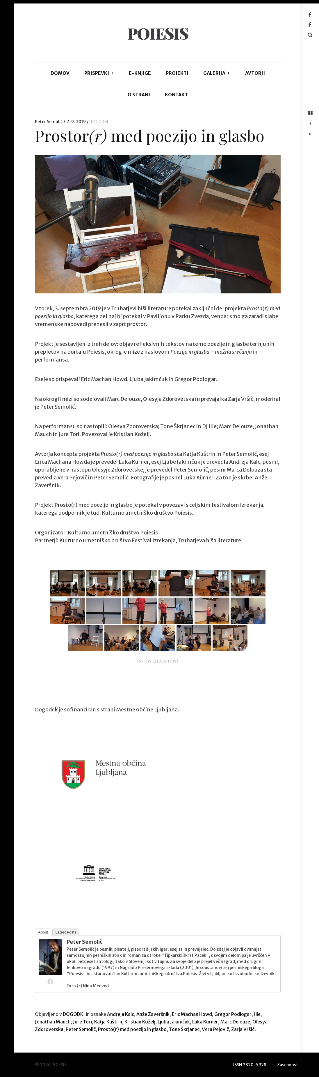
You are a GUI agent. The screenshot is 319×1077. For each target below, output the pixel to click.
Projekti (177, 73)
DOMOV (60, 73)
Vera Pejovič (215, 1029)
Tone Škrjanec (184, 1029)
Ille (257, 1014)
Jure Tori (82, 1022)
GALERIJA (216, 73)
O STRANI (139, 95)
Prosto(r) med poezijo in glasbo (132, 1029)
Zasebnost (287, 1064)
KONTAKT (176, 95)
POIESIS (157, 33)
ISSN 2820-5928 (249, 1064)
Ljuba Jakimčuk (174, 1022)
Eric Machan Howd (192, 1014)
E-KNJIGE (140, 73)
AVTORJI (255, 73)
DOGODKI (98, 121)
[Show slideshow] (157, 661)
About (43, 932)
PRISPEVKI (99, 73)
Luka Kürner (205, 1022)
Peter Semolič (49, 121)
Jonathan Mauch (53, 1022)
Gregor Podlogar (233, 1014)
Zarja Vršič (242, 1029)
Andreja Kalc (120, 1014)
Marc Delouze (235, 1022)
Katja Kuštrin (108, 1022)
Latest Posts (66, 932)
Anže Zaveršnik (153, 1014)
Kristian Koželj (139, 1022)
